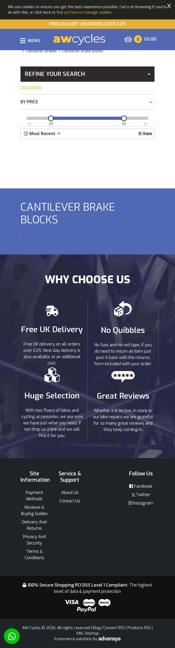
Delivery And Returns (34, 525)
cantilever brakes (41, 51)
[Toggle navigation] (30, 40)
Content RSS (114, 627)
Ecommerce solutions (73, 638)
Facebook (140, 486)
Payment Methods (34, 496)
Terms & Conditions (34, 554)
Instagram (140, 503)
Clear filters (30, 87)
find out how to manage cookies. (84, 12)
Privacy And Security (34, 540)
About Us (70, 492)
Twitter (141, 494)
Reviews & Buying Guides (34, 510)
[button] (42, 133)
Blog (96, 627)
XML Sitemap (87, 633)
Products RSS (139, 627)
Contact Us (70, 501)
